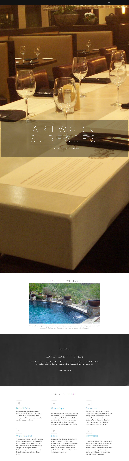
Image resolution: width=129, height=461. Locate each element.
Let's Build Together (64, 370)
